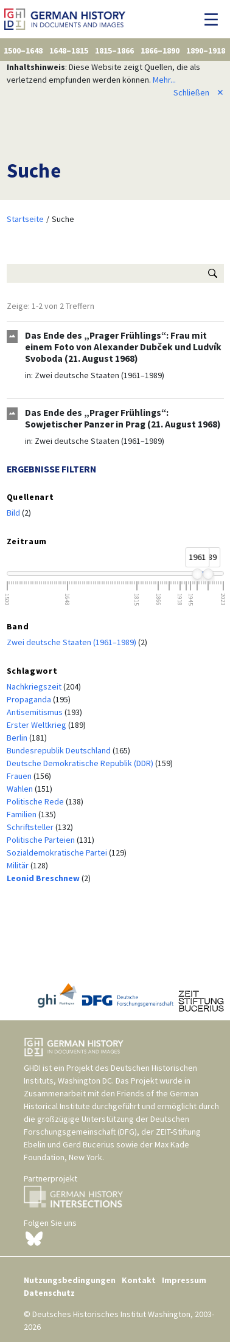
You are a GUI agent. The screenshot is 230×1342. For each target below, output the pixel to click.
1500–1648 (23, 50)
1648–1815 (68, 50)
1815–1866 (114, 50)
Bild (14, 512)
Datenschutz (49, 1292)
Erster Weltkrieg (37, 724)
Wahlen (21, 788)
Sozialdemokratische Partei (58, 852)
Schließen (198, 92)
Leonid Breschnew (44, 878)
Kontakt (139, 1280)
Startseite (25, 218)
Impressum (184, 1280)
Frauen (20, 775)
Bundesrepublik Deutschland (60, 750)
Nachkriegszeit (35, 686)
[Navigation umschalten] (214, 19)
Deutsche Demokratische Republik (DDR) (81, 763)
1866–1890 (160, 50)
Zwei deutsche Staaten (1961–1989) (99, 375)
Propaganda (30, 699)
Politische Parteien (42, 839)
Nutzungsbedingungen (70, 1280)
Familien (22, 814)
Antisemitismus (35, 712)
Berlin (18, 737)
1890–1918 (205, 50)
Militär (18, 865)
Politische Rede (36, 801)
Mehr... (164, 79)
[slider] (197, 574)
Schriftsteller (31, 826)
